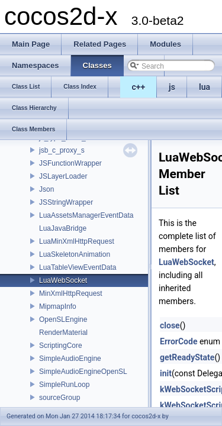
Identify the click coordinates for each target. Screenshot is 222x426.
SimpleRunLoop (64, 384)
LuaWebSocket (63, 280)
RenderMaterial (63, 332)
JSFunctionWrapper (70, 163)
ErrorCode (178, 341)
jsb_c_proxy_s (62, 150)
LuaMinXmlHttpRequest (76, 241)
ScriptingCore (60, 345)
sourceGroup (59, 397)
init (166, 373)
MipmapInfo (57, 306)
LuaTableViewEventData (78, 267)
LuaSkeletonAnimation (74, 254)
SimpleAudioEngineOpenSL (83, 371)
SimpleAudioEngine (70, 358)
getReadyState (187, 357)
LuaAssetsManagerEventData (86, 215)
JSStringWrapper (66, 202)
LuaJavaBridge (62, 228)
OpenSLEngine (63, 319)
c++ (139, 87)
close (170, 325)
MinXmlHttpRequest (70, 293)
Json (46, 189)
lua (204, 87)
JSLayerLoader (63, 176)
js (172, 87)
